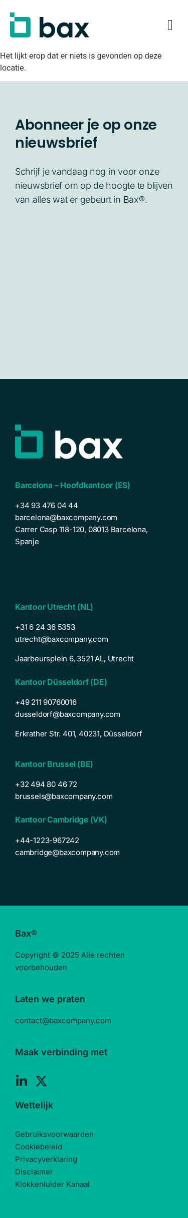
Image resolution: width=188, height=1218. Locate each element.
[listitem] (94, 659)
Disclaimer (34, 1171)
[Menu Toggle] (170, 25)
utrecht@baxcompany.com (61, 639)
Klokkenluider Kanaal (52, 1184)
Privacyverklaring (46, 1159)
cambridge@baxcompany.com (67, 852)
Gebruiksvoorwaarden (54, 1134)
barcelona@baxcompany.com (66, 517)
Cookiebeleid (38, 1146)
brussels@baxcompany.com (63, 796)
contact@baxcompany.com (63, 1020)
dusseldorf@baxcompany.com (67, 714)
